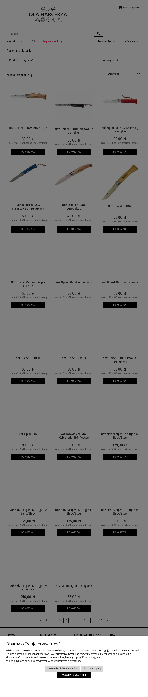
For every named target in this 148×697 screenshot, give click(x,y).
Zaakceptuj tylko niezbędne (62, 668)
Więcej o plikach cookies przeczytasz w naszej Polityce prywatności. (44, 660)
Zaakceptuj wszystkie (74, 675)
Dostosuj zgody (92, 668)
